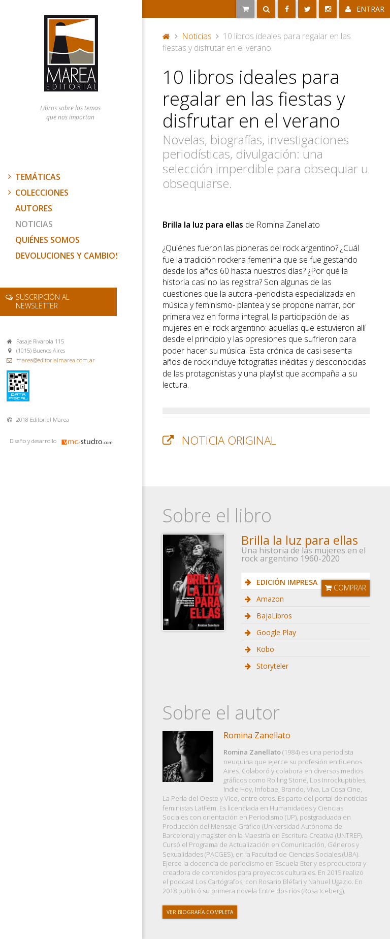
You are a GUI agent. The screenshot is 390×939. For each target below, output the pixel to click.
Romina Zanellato (256, 735)
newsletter (43, 301)
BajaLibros (273, 615)
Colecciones (37, 193)
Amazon (269, 599)
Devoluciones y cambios (67, 256)
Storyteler (271, 666)
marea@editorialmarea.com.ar (55, 360)
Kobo (264, 649)
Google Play (275, 632)
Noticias (34, 224)
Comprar (345, 587)
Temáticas (33, 177)
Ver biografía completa (200, 912)
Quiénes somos (47, 240)
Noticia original (229, 440)
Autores (33, 208)
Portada (166, 36)
